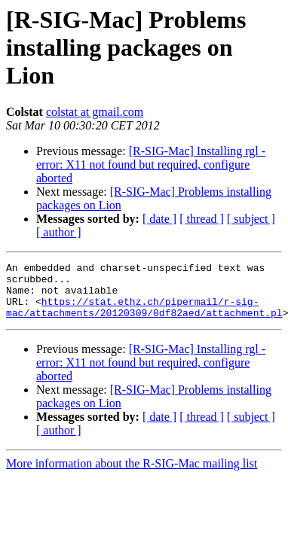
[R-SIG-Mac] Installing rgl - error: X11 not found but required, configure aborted (150, 164)
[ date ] (159, 218)
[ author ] (58, 232)
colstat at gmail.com (94, 111)
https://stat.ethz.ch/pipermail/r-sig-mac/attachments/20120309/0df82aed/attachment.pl (144, 316)
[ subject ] (251, 218)
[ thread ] (201, 218)
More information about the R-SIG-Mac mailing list (131, 474)
